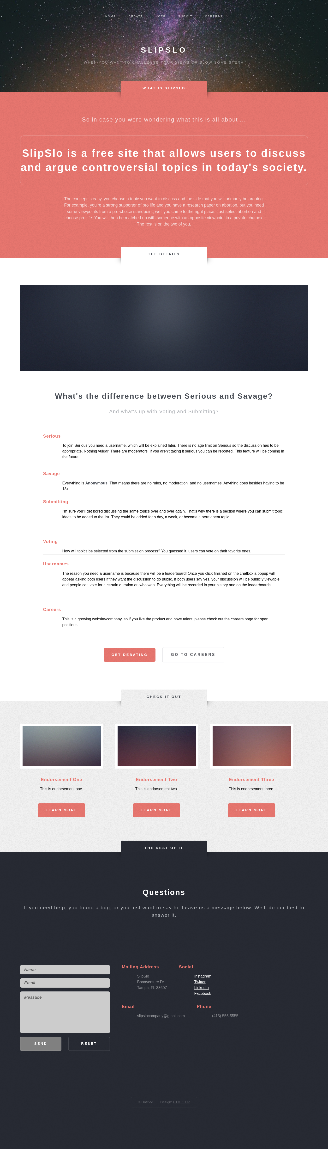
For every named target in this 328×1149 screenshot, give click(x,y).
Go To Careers (193, 655)
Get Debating (130, 655)
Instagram (202, 976)
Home (110, 16)
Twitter (199, 982)
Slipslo (164, 50)
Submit (185, 16)
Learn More (62, 810)
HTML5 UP (181, 1102)
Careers (214, 16)
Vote (161, 16)
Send (40, 1043)
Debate (136, 16)
